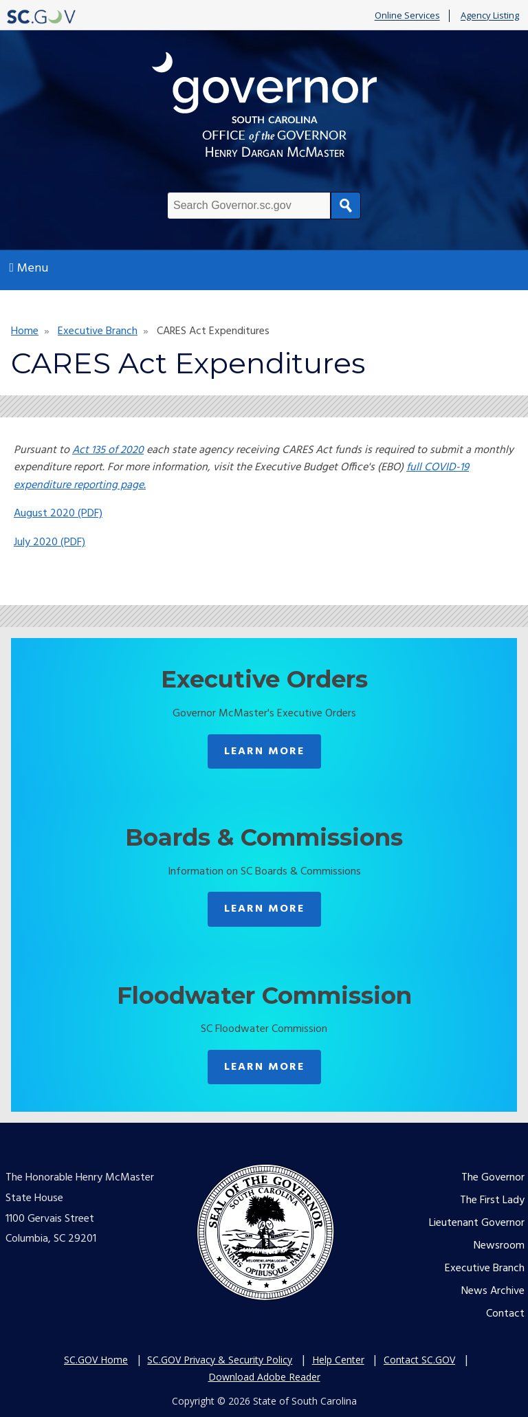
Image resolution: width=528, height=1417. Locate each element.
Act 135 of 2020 (108, 450)
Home (24, 331)
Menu (29, 268)
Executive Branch (98, 331)
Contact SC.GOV (419, 1359)
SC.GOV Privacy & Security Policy (219, 1359)
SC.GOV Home (96, 1359)
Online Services (407, 16)
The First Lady (492, 1200)
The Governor (493, 1178)
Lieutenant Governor (477, 1223)
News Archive (493, 1291)
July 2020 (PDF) (49, 542)
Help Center (338, 1359)
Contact (505, 1314)
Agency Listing (490, 16)
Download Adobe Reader (264, 1376)
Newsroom (499, 1246)
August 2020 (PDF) (58, 514)
